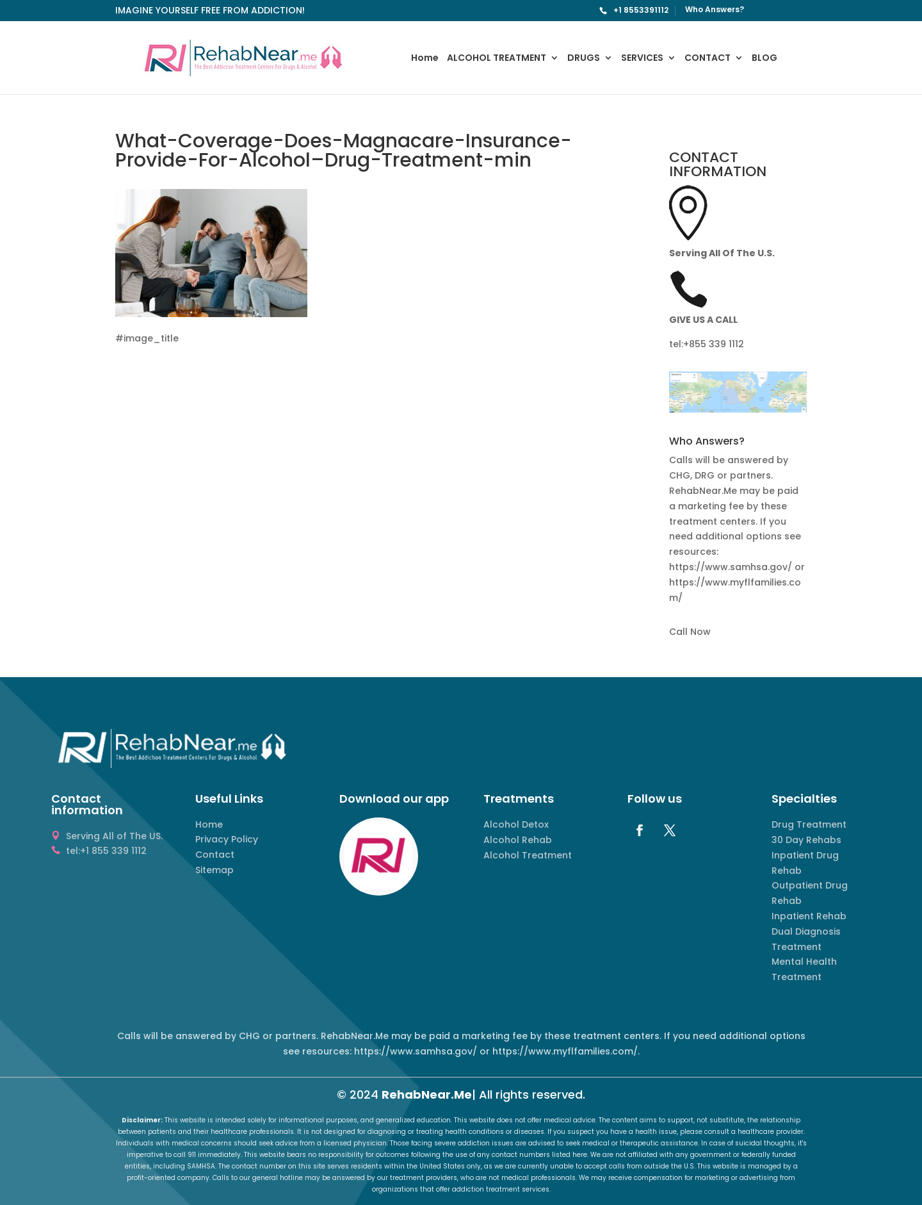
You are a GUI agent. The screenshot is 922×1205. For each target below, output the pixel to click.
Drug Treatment (809, 824)
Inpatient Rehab (809, 916)
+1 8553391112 (640, 9)
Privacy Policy (226, 839)
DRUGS (583, 58)
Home (425, 58)
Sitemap (214, 870)
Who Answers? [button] (707, 442)
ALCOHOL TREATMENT (496, 58)
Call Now (690, 631)
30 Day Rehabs (806, 839)
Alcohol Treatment (527, 855)
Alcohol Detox (516, 824)
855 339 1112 (716, 344)
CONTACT (707, 58)
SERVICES (642, 58)
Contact (214, 854)
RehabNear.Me (427, 1094)
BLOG (764, 58)
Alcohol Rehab (517, 839)
